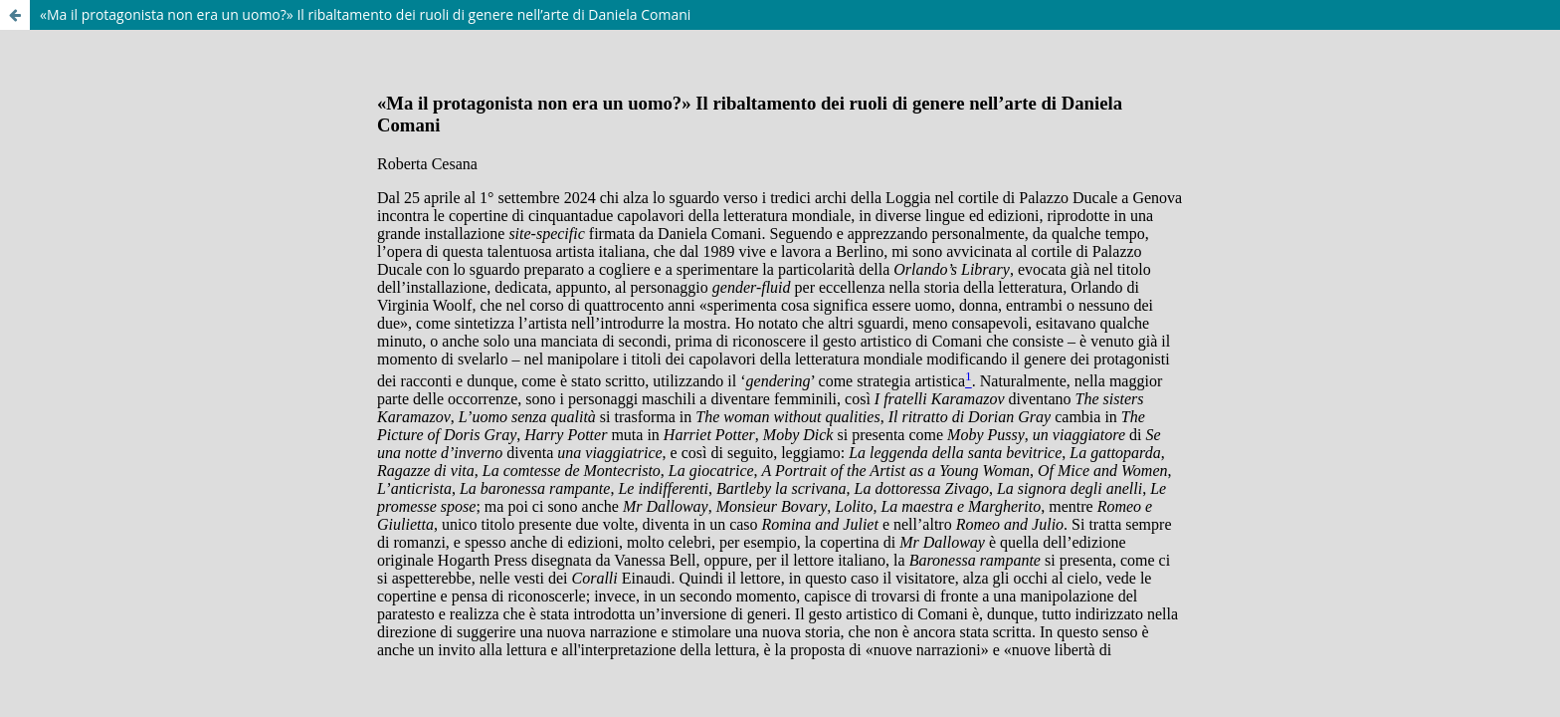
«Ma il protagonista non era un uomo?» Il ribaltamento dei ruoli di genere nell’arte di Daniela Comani (365, 14)
